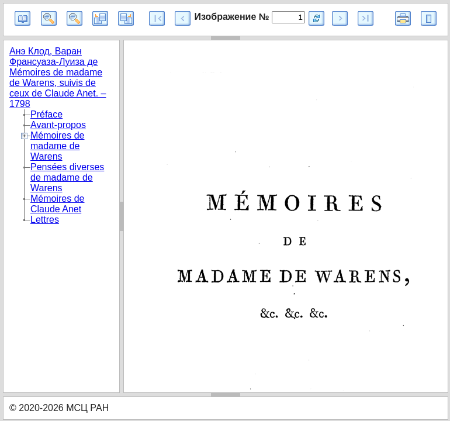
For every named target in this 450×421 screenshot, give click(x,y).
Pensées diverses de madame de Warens (67, 177)
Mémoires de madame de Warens (57, 145)
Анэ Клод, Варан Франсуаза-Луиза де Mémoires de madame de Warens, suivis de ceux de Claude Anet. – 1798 (57, 77)
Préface (46, 114)
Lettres (44, 220)
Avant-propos (58, 125)
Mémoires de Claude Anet (57, 204)
